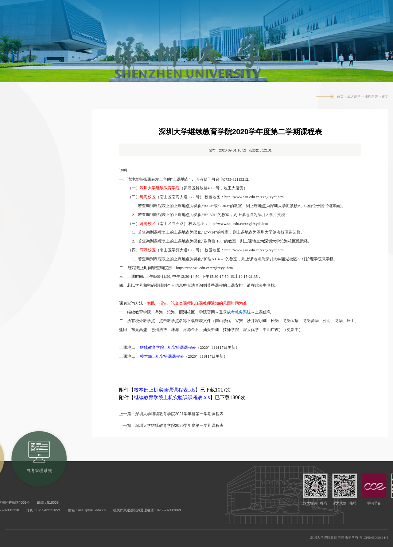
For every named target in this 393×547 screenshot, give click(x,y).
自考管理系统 (288, 7)
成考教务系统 (246, 7)
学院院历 (23, 195)
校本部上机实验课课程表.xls (164, 389)
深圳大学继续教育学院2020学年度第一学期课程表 (179, 425)
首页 (340, 96)
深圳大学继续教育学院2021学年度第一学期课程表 (179, 413)
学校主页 (320, 8)
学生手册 (23, 269)
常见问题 (23, 342)
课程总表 (23, 219)
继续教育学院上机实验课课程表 (168, 347)
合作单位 (23, 170)
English (342, 8)
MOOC (20, 244)
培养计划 (23, 293)
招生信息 (23, 146)
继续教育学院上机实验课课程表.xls (172, 397)
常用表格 (23, 318)
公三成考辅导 (29, 367)
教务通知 (23, 121)
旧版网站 (363, 8)
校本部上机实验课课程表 (162, 356)
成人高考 (354, 96)
